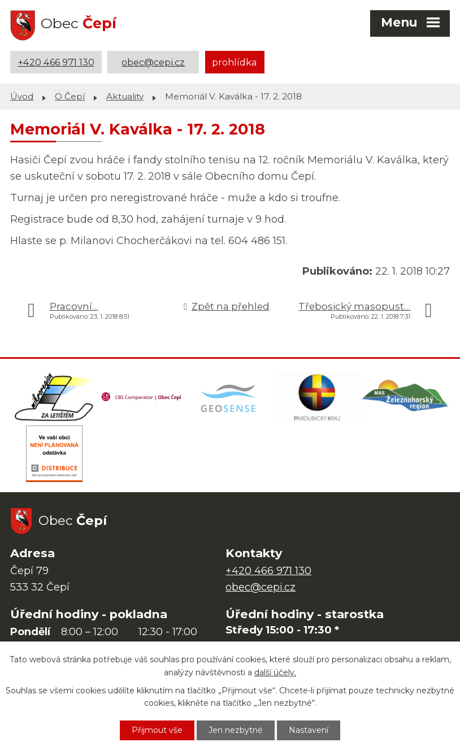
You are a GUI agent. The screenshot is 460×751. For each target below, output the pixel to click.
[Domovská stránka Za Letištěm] (54, 397)
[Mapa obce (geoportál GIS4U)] (230, 397)
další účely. (275, 672)
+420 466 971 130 (56, 62)
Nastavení (308, 730)
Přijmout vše (157, 730)
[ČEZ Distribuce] (54, 454)
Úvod (21, 96)
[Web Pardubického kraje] (318, 397)
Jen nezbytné (236, 730)
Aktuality (125, 96)
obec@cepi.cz (153, 62)
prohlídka (234, 62)
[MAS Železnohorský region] (406, 397)
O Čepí (70, 96)
